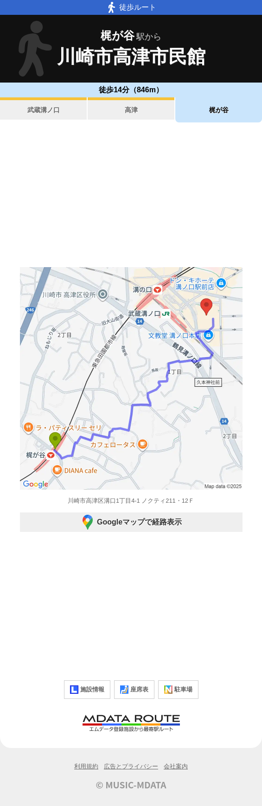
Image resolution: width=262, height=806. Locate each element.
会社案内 (176, 766)
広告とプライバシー (131, 766)
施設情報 (87, 689)
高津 (131, 110)
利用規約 (86, 766)
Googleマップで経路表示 (131, 522)
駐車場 (178, 689)
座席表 (134, 689)
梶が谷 (219, 110)
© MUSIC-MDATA (131, 784)
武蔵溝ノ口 (43, 110)
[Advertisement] (131, 195)
